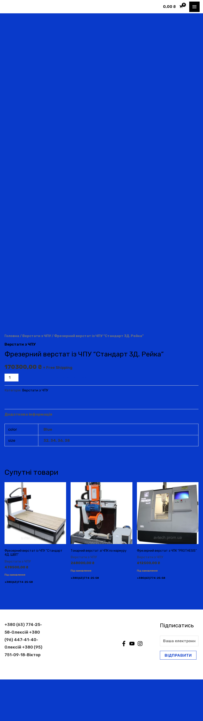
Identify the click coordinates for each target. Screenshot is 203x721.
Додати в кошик (71, 419)
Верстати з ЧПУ (36, 377)
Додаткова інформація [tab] (28, 456)
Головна (12, 377)
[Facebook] (124, 685)
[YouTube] (132, 685)
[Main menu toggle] (194, 7)
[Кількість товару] (11, 419)
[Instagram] (140, 685)
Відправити (178, 697)
